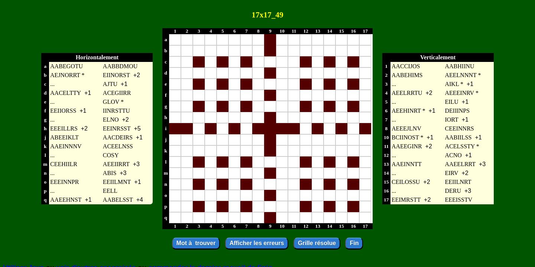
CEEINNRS (459, 128)
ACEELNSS (118, 146)
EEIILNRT (458, 182)
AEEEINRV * (461, 93)
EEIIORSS (63, 111)
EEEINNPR (64, 182)
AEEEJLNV (406, 128)
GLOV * (113, 102)
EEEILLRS (64, 128)
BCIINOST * (408, 137)
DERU (453, 191)
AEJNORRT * (67, 75)
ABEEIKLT (64, 137)
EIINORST (116, 75)
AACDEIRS (118, 137)
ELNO (111, 119)
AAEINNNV (65, 146)
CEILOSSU (406, 182)
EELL (110, 191)
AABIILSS (458, 137)
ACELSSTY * (462, 146)
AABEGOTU (66, 66)
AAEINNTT (407, 164)
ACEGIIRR (117, 93)
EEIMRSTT (406, 200)
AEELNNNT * (463, 75)
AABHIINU (459, 66)
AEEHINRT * (408, 111)
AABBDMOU (120, 66)
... (52, 84)
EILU (451, 102)
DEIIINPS (457, 111)
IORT (451, 119)
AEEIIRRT (116, 164)
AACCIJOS (406, 66)
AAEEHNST (65, 200)
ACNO (453, 155)
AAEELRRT (460, 164)
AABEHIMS (407, 75)
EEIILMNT (117, 182)
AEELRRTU (407, 93)
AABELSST (118, 200)
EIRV (451, 173)
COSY (111, 155)
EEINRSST (117, 128)
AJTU (110, 84)
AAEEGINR (407, 146)
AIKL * (454, 84)
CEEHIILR (63, 164)
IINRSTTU (116, 111)
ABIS (109, 173)
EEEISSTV (458, 200)
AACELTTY (65, 93)
